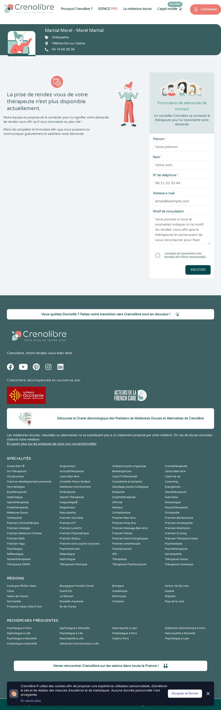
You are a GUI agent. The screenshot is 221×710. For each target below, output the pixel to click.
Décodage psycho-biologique (130, 486)
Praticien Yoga (16, 543)
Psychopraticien (122, 548)
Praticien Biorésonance (179, 517)
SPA (114, 554)
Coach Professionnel (124, 476)
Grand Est (66, 591)
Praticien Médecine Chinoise (24, 533)
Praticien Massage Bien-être (130, 528)
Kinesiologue (173, 502)
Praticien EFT (68, 523)
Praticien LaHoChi (71, 528)
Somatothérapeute (18, 559)
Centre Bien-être (175, 471)
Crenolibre (15, 353)
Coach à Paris (120, 638)
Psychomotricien (70, 548)
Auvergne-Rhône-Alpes (21, 585)
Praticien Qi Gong (176, 533)
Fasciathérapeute (175, 492)
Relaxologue (67, 554)
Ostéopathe (14, 517)
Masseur (117, 507)
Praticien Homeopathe (179, 523)
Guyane (169, 591)
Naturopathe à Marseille (180, 633)
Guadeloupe (119, 591)
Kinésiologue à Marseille (22, 643)
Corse (10, 591)
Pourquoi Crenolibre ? (76, 9)
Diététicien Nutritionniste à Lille (79, 643)
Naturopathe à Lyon (124, 628)
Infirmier (117, 502)
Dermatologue (16, 486)
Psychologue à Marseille (22, 638)
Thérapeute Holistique (73, 564)
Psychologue (14, 548)
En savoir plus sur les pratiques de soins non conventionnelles (51, 444)
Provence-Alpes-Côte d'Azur (24, 606)
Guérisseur (171, 497)
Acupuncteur (68, 466)
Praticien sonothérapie (126, 543)
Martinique (119, 596)
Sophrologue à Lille (18, 633)
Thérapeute (119, 559)
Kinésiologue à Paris (124, 633)
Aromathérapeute (176, 466)
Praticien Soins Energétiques (130, 538)
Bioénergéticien (122, 471)
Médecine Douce (17, 512)
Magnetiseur (68, 507)
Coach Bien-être (69, 476)
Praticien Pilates (122, 533)
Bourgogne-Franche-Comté (77, 585)
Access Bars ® (16, 466)
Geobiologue (15, 497)
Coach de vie (172, 476)
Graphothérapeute (124, 497)
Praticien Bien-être (124, 517)
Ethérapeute (67, 492)
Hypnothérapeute (18, 502)
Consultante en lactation (127, 481)
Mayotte (170, 596)
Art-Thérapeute (16, 471)
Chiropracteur (15, 476)
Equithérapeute (17, 492)
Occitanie (118, 601)
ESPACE (107, 9)
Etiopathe (118, 492)
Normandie (14, 601)
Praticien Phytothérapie (74, 533)
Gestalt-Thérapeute (72, 497)
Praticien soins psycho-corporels (79, 543)
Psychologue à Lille (71, 633)
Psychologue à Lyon (177, 638)
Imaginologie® (69, 502)
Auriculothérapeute (72, 471)
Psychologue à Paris (19, 628)
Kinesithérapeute (17, 507)
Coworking (171, 481)
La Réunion (66, 596)
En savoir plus (31, 701)
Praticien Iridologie (18, 528)
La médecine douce (137, 9)
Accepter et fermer (185, 693)
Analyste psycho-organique (129, 466)
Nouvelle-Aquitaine (72, 601)
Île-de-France (68, 606)
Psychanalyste (173, 543)
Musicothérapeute (176, 507)
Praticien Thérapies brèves (181, 538)
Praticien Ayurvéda (71, 517)
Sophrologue (67, 559)
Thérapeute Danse (176, 559)
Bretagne (118, 585)
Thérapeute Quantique (179, 564)
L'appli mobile (169, 9)
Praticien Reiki (16, 538)
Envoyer (198, 270)
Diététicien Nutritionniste (75, 486)
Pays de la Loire (174, 601)
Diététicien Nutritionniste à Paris (185, 628)
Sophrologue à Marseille (75, 628)
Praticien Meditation (177, 528)
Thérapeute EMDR (18, 564)
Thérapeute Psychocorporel (129, 564)
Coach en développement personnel (29, 481)
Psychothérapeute (176, 548)
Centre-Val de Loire (177, 585)
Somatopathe (173, 554)
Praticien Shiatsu (70, 538)
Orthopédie (172, 512)
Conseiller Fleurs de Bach (75, 481)
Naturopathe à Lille (72, 638)
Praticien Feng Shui (124, 523)
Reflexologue (15, 554)
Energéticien (173, 486)
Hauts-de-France (17, 596)
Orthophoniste (121, 512)
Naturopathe (68, 512)
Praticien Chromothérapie (23, 523)
